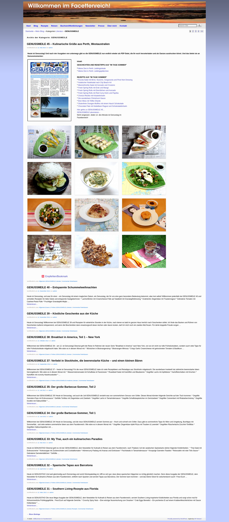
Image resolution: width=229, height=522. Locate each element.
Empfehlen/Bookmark (56, 276)
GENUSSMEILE (50, 281)
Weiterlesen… (32, 304)
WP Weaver (198, 519)
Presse (101, 26)
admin (51, 47)
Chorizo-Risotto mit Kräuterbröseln (91, 96)
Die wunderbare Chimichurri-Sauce (91, 98)
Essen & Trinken (50, 307)
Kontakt (123, 26)
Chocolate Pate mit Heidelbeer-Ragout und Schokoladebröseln (102, 106)
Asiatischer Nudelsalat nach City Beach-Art (95, 82)
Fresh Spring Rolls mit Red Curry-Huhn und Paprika (98, 93)
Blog (36, 26)
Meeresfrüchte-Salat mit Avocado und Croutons (96, 85)
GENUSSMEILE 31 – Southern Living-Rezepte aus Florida (62, 488)
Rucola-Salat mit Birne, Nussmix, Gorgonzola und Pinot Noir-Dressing (105, 80)
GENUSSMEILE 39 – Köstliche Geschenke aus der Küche (62, 313)
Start (28, 26)
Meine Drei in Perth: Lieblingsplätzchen (93, 71)
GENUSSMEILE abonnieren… (89, 112)
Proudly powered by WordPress (177, 519)
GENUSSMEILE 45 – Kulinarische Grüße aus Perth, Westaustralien (68, 44)
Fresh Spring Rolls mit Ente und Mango (93, 88)
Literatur (59, 31)
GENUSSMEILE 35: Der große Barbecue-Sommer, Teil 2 (61, 386)
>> (202, 31)
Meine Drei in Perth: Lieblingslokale (92, 68)
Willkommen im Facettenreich (42, 519)
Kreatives (69, 380)
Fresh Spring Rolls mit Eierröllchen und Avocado (97, 90)
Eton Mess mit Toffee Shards (89, 101)
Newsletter (90, 26)
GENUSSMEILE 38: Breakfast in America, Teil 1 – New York (63, 337)
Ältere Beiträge (33, 514)
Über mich (112, 26)
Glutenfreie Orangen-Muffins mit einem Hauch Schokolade (101, 104)
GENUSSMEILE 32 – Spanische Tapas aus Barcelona (60, 465)
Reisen (54, 26)
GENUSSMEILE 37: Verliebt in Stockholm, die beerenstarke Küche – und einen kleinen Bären (84, 360)
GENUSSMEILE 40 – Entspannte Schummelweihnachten (62, 287)
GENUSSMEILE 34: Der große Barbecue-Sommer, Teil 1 (61, 413)
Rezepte (44, 26)
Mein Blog (39, 31)
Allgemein (42, 281)
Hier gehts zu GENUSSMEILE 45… (91, 110)
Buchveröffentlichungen (71, 26)
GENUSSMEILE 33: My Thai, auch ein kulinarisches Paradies (64, 439)
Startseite (29, 31)
